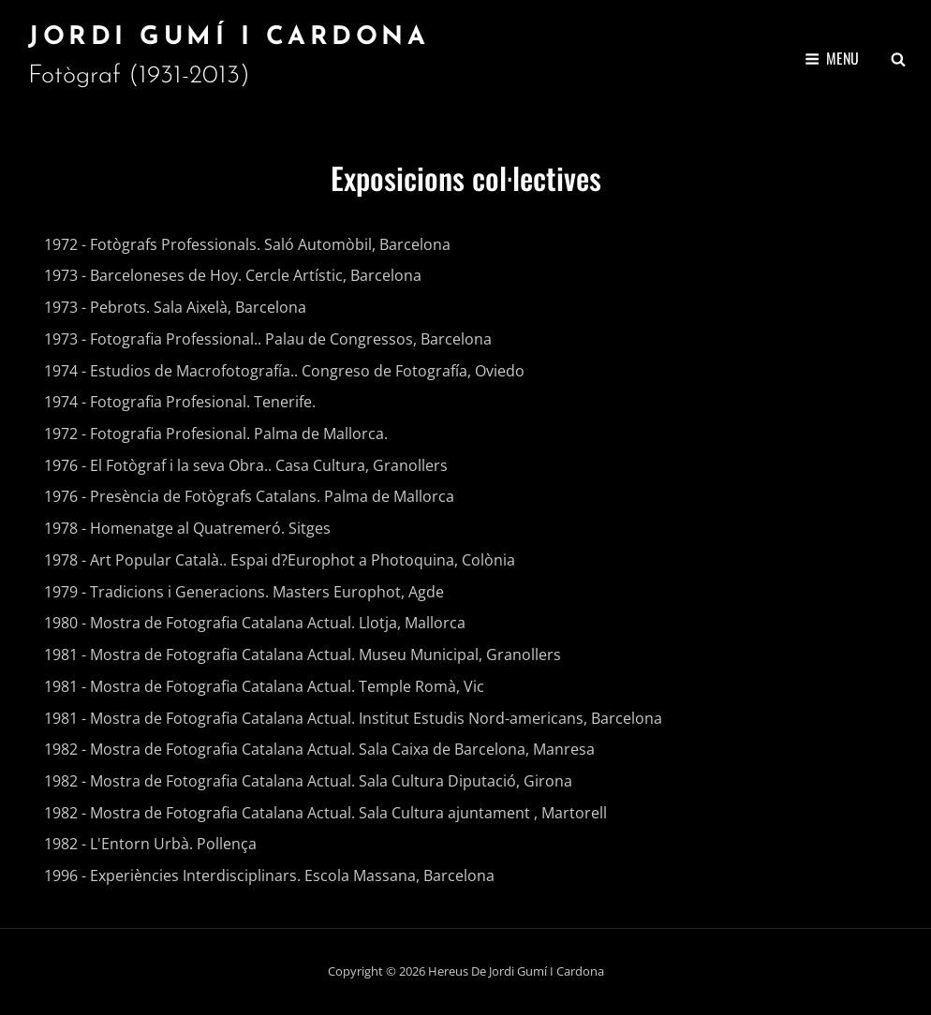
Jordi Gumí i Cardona (228, 38)
